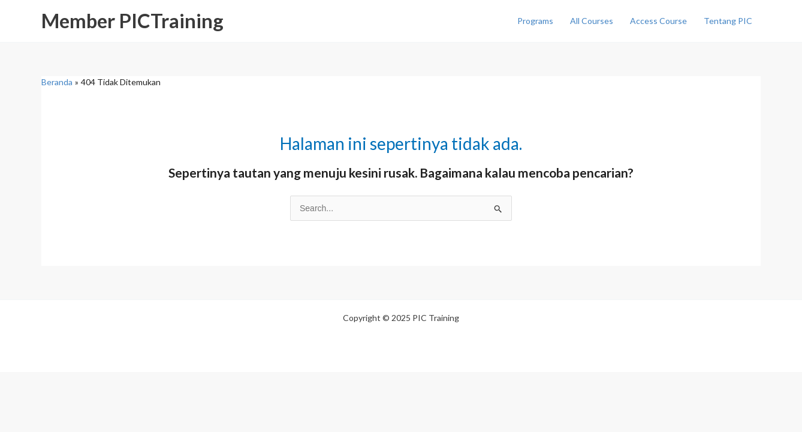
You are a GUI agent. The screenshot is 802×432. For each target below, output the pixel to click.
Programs (535, 21)
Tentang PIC (728, 21)
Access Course (658, 21)
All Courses (591, 21)
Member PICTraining (132, 20)
